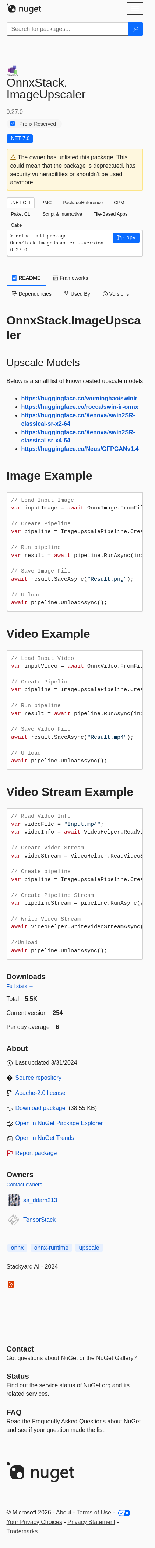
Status (18, 1376)
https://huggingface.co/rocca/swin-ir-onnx (79, 407)
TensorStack (39, 1220)
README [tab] (26, 278)
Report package (36, 1153)
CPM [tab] (119, 202)
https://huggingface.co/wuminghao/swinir (79, 398)
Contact (20, 1349)
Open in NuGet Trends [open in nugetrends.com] (44, 1138)
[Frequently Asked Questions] (14, 1412)
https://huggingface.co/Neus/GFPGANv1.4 (80, 449)
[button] (126, 238)
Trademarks (22, 1531)
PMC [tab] (46, 202)
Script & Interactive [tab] (62, 214)
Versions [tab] (116, 294)
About (63, 1512)
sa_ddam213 (40, 1200)
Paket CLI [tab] (21, 214)
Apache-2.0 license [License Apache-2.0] (40, 1093)
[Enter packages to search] (67, 29)
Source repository (38, 1078)
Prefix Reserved (38, 124)
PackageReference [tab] (83, 202)
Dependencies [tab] (32, 294)
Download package (40, 1108)
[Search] (135, 29)
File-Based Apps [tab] (110, 214)
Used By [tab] (77, 294)
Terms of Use (94, 1512)
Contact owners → (28, 1184)
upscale (89, 1248)
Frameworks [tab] (70, 278)
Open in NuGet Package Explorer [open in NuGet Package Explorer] (59, 1123)
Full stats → (20, 986)
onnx (17, 1248)
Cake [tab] (16, 225)
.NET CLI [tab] (20, 202)
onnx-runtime (51, 1248)
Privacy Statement (91, 1522)
